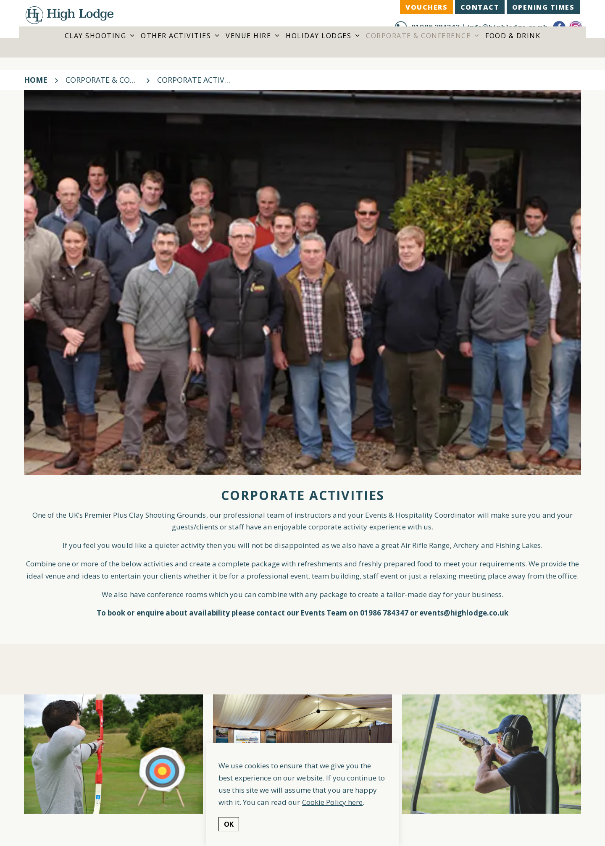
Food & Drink (512, 47)
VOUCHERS (426, 7)
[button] (113, 754)
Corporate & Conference (418, 47)
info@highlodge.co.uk (507, 27)
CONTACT (480, 7)
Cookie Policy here (332, 802)
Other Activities (176, 47)
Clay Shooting (95, 47)
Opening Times (543, 7)
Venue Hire (248, 47)
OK (229, 824)
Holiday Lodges (318, 47)
